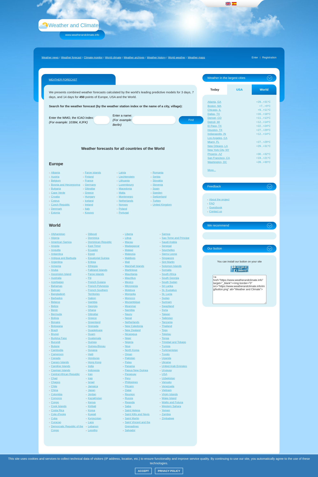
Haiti (90, 354)
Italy (87, 208)
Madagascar (132, 245)
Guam (91, 334)
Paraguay (130, 374)
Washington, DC (217, 162)
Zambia (166, 414)
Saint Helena (132, 410)
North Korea (132, 350)
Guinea (92, 342)
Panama (130, 366)
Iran (90, 374)
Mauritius (130, 278)
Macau (129, 242)
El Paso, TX (215, 125)
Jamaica (93, 386)
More (211, 170)
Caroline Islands (60, 366)
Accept (143, 470)
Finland (89, 176)
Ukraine (166, 362)
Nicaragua (131, 334)
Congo (55, 402)
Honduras (93, 358)
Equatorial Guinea (98, 258)
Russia (129, 398)
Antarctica (57, 253)
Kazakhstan (95, 398)
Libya (128, 237)
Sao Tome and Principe (175, 237)
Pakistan (130, 358)
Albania (55, 172)
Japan (91, 390)
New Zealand (133, 330)
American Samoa (61, 242)
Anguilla (55, 250)
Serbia (156, 176)
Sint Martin (168, 261)
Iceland (89, 200)
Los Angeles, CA (217, 138)
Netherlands (126, 200)
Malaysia (130, 253)
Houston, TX (215, 130)
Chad (54, 378)
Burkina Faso (59, 338)
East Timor (94, 245)
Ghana (92, 310)
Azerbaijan (57, 282)
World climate (113, 57)
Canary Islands (60, 362)
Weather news (50, 57)
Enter (255, 57)
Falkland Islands (97, 269)
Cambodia (57, 350)
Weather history (156, 57)
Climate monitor (93, 57)
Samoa (166, 234)
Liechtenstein (127, 176)
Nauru (128, 314)
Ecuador (93, 250)
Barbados (57, 298)
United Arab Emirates (174, 366)
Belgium (56, 180)
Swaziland (168, 306)
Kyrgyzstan (94, 418)
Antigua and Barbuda (63, 258)
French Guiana (97, 282)
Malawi (129, 250)
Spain (156, 188)
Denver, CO (215, 117)
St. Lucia (167, 294)
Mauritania (131, 274)
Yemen (166, 410)
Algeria (55, 237)
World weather (176, 57)
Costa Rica (57, 410)
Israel (91, 382)
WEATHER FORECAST (63, 79)
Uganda (166, 358)
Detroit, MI (214, 122)
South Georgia (170, 278)
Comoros (56, 398)
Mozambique (132, 302)
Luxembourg (126, 184)
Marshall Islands (134, 266)
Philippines (131, 382)
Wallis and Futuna (172, 402)
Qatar (128, 390)
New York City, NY (218, 149)
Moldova (130, 290)
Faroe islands (93, 172)
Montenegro (126, 196)
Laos (91, 422)
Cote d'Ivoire (58, 414)
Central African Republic (65, 374)
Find (191, 119)
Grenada (93, 326)
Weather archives (134, 57)
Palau (128, 362)
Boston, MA (214, 105)
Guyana (92, 350)
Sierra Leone (169, 253)
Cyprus (55, 200)
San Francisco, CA (219, 157)
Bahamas (56, 286)
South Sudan (169, 282)
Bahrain (55, 290)
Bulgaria (56, 188)
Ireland (89, 204)
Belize (54, 306)
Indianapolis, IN (217, 133)
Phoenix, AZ (215, 154)
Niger (128, 338)
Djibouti (92, 234)
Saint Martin (132, 418)
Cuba (54, 418)
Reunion (130, 394)
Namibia (130, 310)
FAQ (212, 203)
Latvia (122, 172)
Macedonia (125, 188)
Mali (127, 261)
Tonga (165, 338)
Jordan (92, 394)
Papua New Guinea (136, 370)
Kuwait (92, 414)
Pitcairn (129, 386)
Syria (165, 310)
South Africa (169, 274)
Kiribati (92, 406)
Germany (90, 184)
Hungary (90, 196)
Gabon (92, 298)
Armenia (56, 266)
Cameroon (57, 354)
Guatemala (94, 338)
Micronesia (131, 286)
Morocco (130, 298)
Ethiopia (92, 266)
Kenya (91, 402)
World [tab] (264, 89)
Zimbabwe (168, 418)
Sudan (165, 298)
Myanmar (130, 306)
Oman (128, 354)
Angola (55, 245)
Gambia (92, 302)
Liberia (129, 234)
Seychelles (168, 250)
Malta (122, 192)
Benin (54, 310)
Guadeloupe (95, 330)
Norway (123, 204)
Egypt (91, 253)
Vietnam (166, 390)
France (89, 180)
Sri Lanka (167, 286)
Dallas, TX (214, 113)
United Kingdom (162, 204)
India (91, 366)
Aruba (54, 269)
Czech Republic (60, 204)
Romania (158, 172)
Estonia (55, 212)
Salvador (130, 430)
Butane (55, 346)
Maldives (130, 258)
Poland (123, 208)
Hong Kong (94, 362)
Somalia (166, 269)
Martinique (131, 269)
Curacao (56, 422)
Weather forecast (71, 57)
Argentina (57, 261)
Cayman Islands (60, 370)
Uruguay (167, 370)
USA (164, 374)
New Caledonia (134, 326)
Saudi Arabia (169, 242)
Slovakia (158, 180)
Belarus (55, 302)
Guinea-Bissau (96, 346)
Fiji (89, 278)
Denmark (56, 208)
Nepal (128, 318)
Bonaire (55, 322)
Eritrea (92, 261)
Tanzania (167, 322)
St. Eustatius (169, 290)
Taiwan (166, 314)
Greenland (94, 322)
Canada (55, 358)
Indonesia (93, 370)
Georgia (92, 306)
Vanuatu (166, 382)
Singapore (168, 258)
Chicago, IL (214, 109)
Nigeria (129, 342)
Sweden (157, 192)
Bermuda (56, 314)
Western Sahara (171, 406)
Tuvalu (166, 354)
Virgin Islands (170, 394)
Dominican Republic (100, 242)
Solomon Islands (171, 266)
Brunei (55, 334)
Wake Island (169, 398)
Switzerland (159, 196)
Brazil (54, 330)
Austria (55, 176)
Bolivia (55, 318)
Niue (127, 346)
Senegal (167, 245)
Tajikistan (167, 318)
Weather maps (196, 57)
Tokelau (166, 334)
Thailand (167, 326)
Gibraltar (90, 188)
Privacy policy (169, 470)
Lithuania (124, 180)
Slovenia (158, 184)
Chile (54, 386)
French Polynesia (98, 286)
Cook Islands (58, 406)
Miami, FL (213, 141)
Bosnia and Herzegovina (65, 184)
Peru (127, 378)
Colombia (56, 394)
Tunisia (166, 346)
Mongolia (130, 294)
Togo (164, 330)
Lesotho (92, 430)
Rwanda (130, 402)
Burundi (55, 342)
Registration (269, 57)
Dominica (93, 237)
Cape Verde (58, 192)
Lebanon (93, 426)
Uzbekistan (168, 378)
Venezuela (168, 386)
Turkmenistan (170, 350)
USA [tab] (239, 89)
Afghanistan (58, 234)
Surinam (167, 302)
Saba (128, 406)
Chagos (55, 382)
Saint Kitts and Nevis (137, 414)
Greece (89, 192)
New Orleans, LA (218, 146)
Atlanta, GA (214, 101)
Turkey (157, 200)
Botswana (57, 326)
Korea (91, 410)
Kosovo (89, 212)
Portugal (124, 212)
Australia (56, 278)
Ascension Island (61, 274)
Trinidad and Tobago (174, 342)
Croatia (55, 196)
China (54, 390)
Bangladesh (58, 294)
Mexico (129, 282)
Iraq (90, 378)
